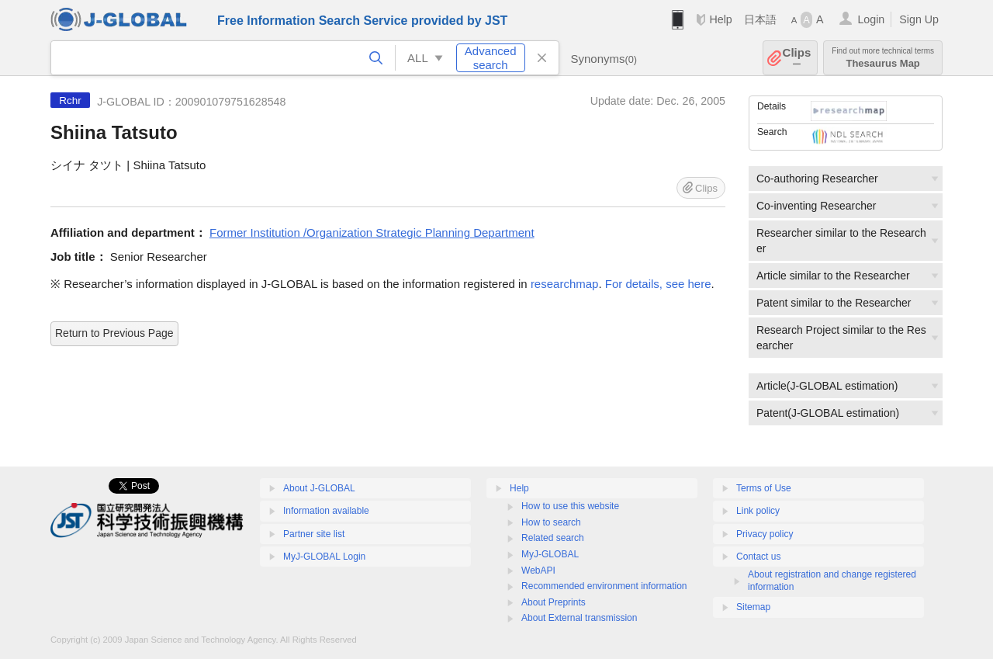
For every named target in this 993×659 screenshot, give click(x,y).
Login (870, 19)
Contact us (758, 556)
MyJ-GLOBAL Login (324, 556)
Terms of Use (763, 488)
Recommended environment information (604, 586)
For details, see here (658, 283)
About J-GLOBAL (319, 488)
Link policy (758, 510)
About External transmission (579, 617)
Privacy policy (764, 534)
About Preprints (553, 602)
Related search (552, 537)
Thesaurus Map (883, 58)
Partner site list (313, 534)
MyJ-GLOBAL (550, 554)
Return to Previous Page (114, 333)
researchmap (565, 283)
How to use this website (570, 506)
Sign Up (919, 19)
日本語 (760, 19)
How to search (551, 522)
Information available (326, 510)
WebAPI (538, 570)
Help (720, 19)
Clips (797, 58)
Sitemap (753, 607)
